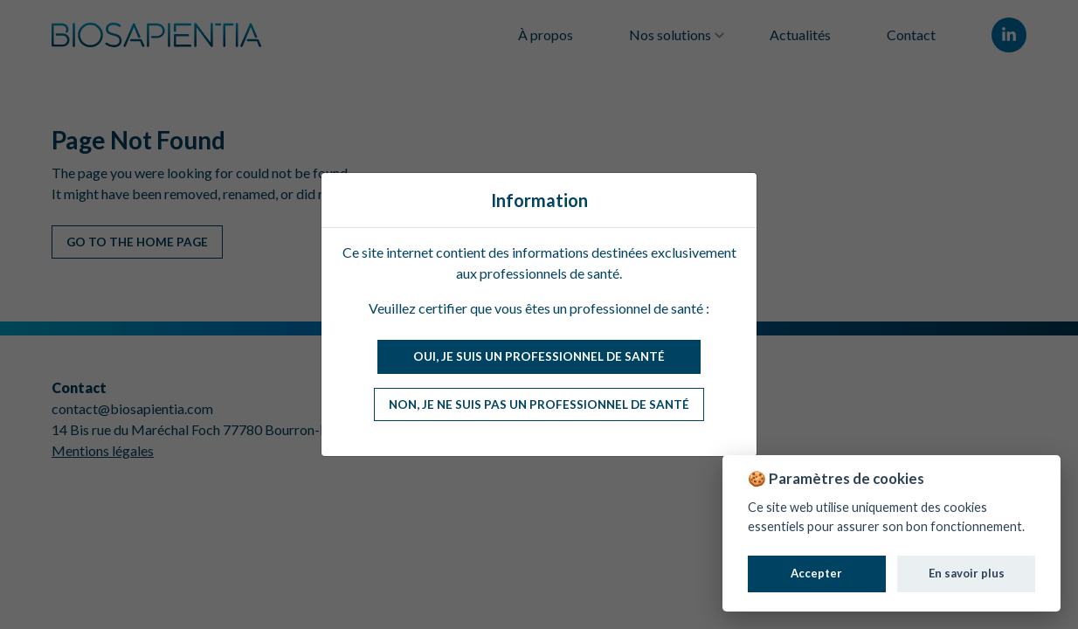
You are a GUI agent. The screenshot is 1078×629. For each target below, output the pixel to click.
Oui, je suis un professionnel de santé (539, 356)
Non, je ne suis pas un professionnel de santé (539, 404)
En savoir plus (967, 573)
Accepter (816, 573)
